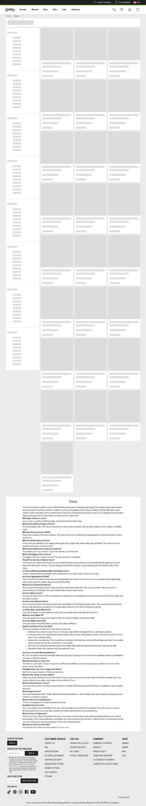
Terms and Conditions (103, 756)
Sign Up (12, 743)
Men (43, 10)
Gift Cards (74, 751)
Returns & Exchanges (54, 756)
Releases (71, 10)
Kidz (52, 10)
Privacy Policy (99, 751)
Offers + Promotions (79, 756)
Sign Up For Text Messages (19, 749)
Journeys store (63, 728)
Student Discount (78, 747)
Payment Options (52, 768)
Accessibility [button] (122, 2)
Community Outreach (102, 743)
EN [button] (137, 2)
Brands (21, 10)
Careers (97, 747)
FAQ (46, 747)
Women (32, 10)
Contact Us (50, 743)
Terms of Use (26, 764)
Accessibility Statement (104, 760)
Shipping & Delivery (53, 760)
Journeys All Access (79, 743)
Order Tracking (101, 2)
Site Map (48, 776)
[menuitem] (21, 10)
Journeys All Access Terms (105, 764)
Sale (61, 10)
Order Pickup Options (54, 764)
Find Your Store (14, 776)
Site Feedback (51, 772)
